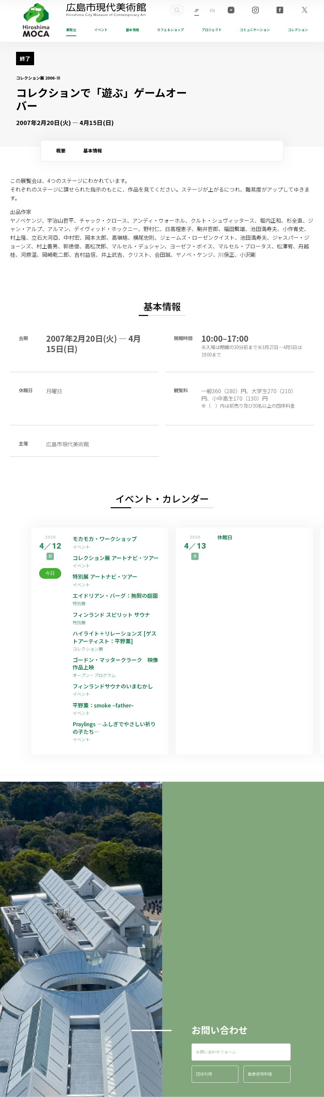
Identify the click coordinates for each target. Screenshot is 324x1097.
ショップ (170, 29)
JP (196, 10)
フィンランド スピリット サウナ (111, 614)
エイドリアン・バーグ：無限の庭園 (115, 595)
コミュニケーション (255, 29)
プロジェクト (212, 29)
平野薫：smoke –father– (103, 705)
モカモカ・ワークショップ (105, 538)
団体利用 (204, 1074)
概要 (61, 150)
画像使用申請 (260, 1074)
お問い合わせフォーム (216, 1052)
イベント (101, 29)
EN (212, 10)
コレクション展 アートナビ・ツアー (117, 557)
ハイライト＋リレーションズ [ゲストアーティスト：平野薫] (114, 637)
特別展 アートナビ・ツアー (108, 576)
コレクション (298, 29)
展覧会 (71, 29)
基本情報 (132, 29)
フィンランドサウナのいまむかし (113, 686)
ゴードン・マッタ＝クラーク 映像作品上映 (115, 663)
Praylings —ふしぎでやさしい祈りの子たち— (114, 727)
